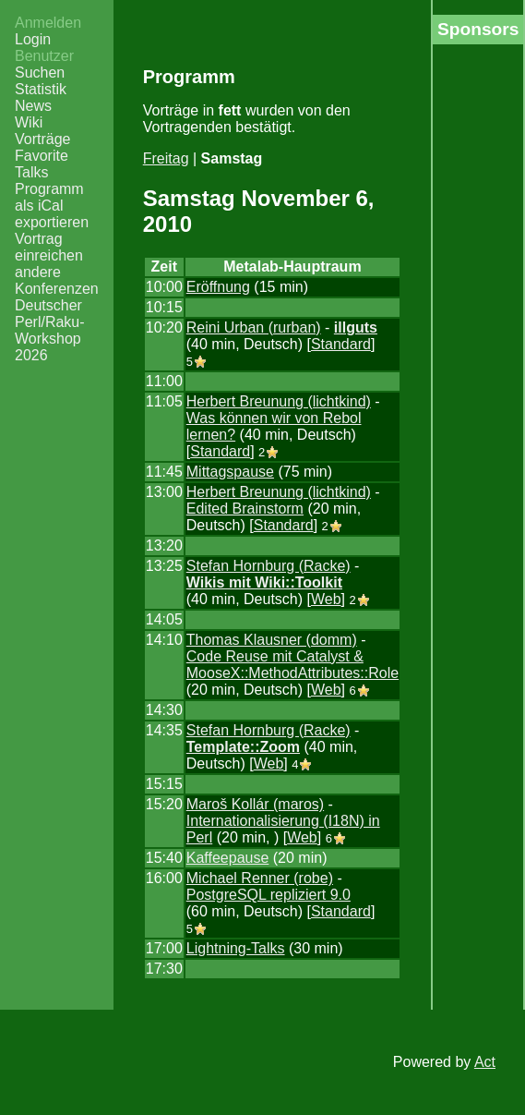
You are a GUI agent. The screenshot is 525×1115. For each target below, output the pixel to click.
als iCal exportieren (52, 214)
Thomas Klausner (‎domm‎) (271, 640)
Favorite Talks (41, 164)
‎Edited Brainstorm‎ (245, 508)
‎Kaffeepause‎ (227, 858)
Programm (49, 189)
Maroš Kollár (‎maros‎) (255, 804)
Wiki (28, 122)
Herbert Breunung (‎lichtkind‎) (278, 401)
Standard (341, 344)
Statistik (40, 89)
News (33, 106)
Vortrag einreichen (49, 247)
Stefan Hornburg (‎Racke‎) (268, 566)
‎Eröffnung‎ (218, 287)
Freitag (166, 158)
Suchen (40, 72)
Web (326, 599)
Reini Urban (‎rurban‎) (253, 327)
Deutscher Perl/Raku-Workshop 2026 (50, 330)
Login (33, 39)
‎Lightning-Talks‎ (235, 948)
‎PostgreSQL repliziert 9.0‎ (268, 895)
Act (484, 1062)
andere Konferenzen (57, 280)
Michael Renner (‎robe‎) (259, 878)
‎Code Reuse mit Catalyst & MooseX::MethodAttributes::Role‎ (292, 664)
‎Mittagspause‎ (230, 471)
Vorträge (42, 139)
